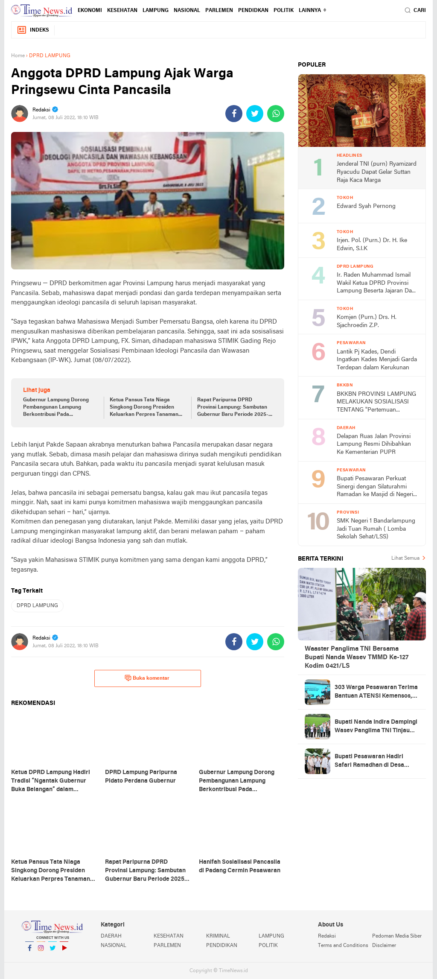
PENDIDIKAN (221, 945)
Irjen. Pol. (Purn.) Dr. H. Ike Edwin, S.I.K (372, 244)
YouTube (64, 951)
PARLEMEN (219, 10)
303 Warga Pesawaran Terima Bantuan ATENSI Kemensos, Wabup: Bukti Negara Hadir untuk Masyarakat (376, 692)
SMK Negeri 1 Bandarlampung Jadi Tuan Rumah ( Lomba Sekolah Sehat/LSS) (376, 529)
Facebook (29, 951)
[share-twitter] (254, 113)
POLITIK (284, 10)
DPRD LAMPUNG (37, 605)
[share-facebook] (233, 113)
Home (18, 55)
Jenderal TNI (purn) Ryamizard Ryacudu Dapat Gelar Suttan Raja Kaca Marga (377, 172)
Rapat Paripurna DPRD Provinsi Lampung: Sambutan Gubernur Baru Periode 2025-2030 (232, 407)
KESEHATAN (122, 10)
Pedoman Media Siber (397, 936)
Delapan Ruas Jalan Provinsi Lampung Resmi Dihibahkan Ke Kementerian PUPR (374, 444)
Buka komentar (147, 678)
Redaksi (327, 936)
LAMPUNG (156, 10)
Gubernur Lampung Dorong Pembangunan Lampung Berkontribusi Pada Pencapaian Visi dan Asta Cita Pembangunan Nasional (58, 407)
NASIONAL (187, 10)
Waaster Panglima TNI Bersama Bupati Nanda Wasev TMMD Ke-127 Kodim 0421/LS (356, 657)
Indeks (33, 30)
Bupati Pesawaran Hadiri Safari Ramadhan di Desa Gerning (369, 762)
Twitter (52, 951)
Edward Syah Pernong (366, 206)
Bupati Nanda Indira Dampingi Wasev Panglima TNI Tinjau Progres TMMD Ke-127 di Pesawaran (376, 727)
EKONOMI (90, 10)
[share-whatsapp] (275, 113)
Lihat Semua (405, 558)
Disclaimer (384, 945)
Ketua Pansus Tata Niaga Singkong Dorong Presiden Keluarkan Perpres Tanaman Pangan (144, 407)
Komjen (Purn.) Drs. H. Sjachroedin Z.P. (366, 321)
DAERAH (111, 936)
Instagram (41, 951)
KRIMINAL (218, 936)
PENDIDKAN (253, 10)
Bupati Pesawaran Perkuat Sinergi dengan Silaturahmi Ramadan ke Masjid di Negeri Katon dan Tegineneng (375, 487)
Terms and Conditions (343, 945)
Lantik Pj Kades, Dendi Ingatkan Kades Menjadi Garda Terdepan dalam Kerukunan (377, 360)
